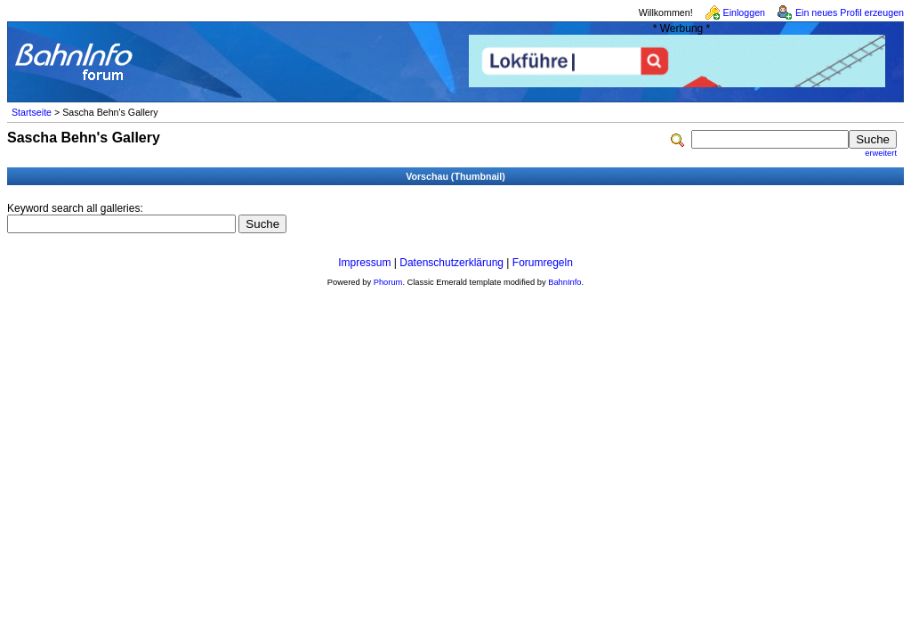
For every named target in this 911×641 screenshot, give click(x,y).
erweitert (881, 153)
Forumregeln (542, 262)
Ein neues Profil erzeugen (849, 12)
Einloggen (744, 12)
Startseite (32, 112)
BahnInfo (564, 282)
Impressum (364, 262)
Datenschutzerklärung (451, 262)
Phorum (388, 282)
